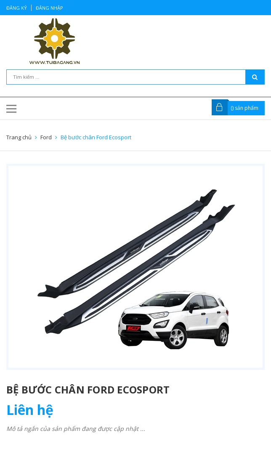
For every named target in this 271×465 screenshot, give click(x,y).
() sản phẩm (244, 108)
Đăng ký (16, 8)
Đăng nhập (49, 8)
